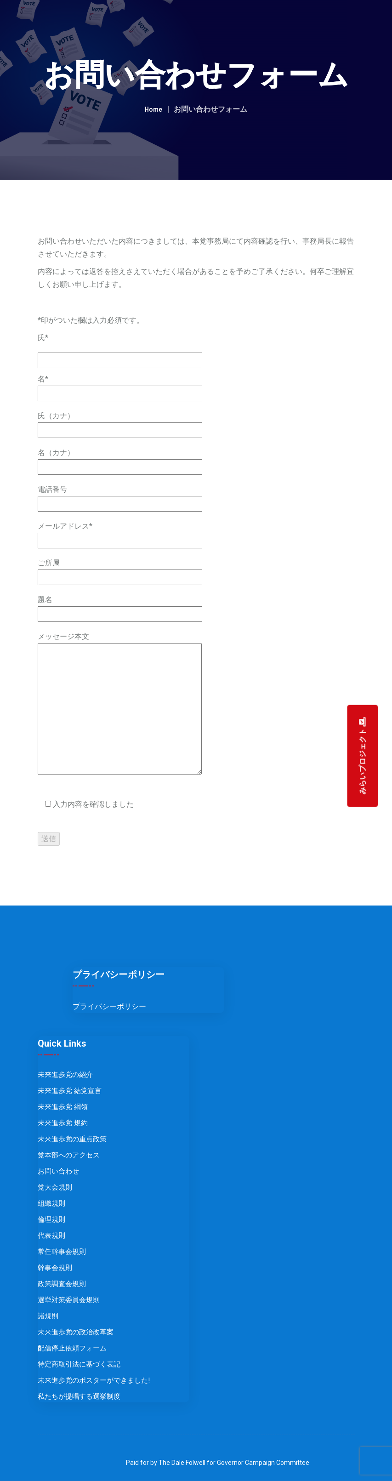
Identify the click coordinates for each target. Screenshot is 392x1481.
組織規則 (51, 1203)
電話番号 (120, 496)
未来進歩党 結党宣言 (70, 1091)
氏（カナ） (120, 422)
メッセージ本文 (120, 704)
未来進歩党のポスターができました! (94, 1380)
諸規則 (48, 1316)
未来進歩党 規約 (63, 1123)
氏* (43, 337)
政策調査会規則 (62, 1284)
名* (120, 386)
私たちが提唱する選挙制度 (79, 1396)
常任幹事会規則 (62, 1251)
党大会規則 (55, 1187)
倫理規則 (51, 1219)
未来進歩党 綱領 (63, 1107)
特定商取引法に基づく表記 (79, 1364)
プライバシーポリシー (109, 1006)
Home (153, 108)
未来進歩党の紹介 (65, 1075)
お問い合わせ (58, 1171)
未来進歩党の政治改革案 (76, 1332)
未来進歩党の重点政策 (72, 1139)
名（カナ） (120, 459)
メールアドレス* (120, 533)
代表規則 (51, 1235)
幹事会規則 (55, 1268)
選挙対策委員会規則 (69, 1300)
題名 (120, 606)
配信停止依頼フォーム (72, 1348)
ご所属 (120, 569)
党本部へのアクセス (69, 1155)
